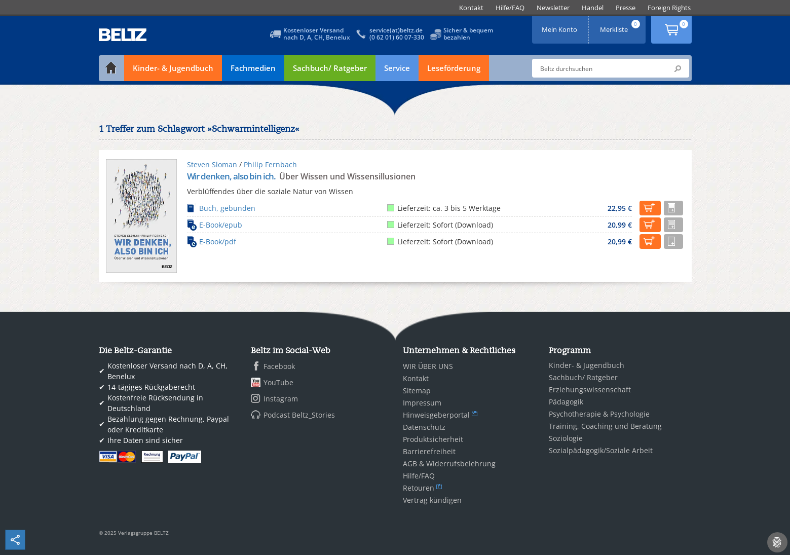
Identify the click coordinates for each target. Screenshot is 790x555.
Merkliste (621, 26)
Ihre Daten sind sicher (145, 440)
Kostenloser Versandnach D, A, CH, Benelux (316, 34)
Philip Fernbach (270, 164)
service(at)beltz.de (396, 30)
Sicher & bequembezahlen (468, 34)
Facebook (279, 366)
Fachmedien (253, 68)
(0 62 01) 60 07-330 (396, 37)
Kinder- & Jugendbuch (173, 68)
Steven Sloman (212, 164)
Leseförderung (453, 68)
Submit (677, 68)
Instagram (281, 398)
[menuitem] (471, 8)
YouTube (278, 382)
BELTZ (123, 34)
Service (397, 68)
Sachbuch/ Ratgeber (330, 68)
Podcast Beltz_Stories (299, 415)
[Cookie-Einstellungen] (777, 542)
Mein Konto (560, 26)
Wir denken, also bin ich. (232, 176)
